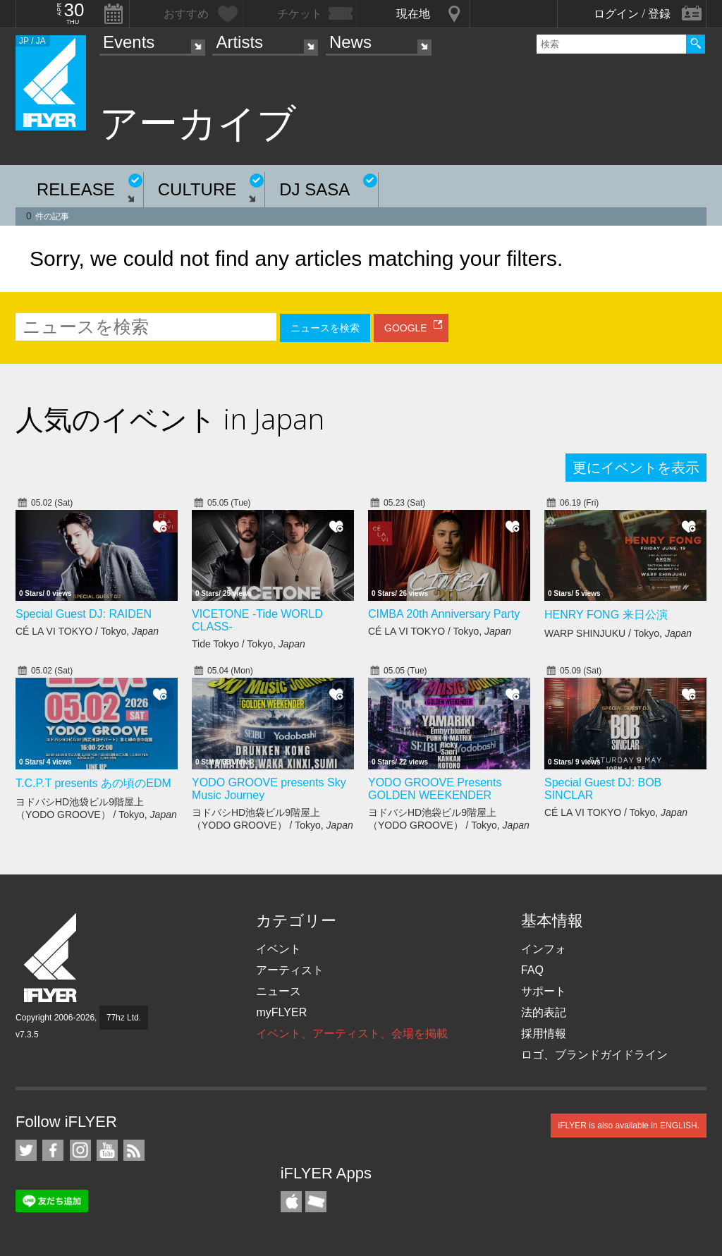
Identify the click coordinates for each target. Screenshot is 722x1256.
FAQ (532, 970)
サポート (543, 991)
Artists (239, 41)
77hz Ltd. (123, 1018)
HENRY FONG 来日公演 (606, 615)
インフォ (543, 949)
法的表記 (543, 1012)
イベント (278, 949)
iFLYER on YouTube (107, 1150)
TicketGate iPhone (315, 1201)
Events (128, 41)
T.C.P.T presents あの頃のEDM (93, 783)
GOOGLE (405, 328)
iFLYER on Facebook (52, 1150)
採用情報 (543, 1033)
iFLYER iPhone (291, 1201)
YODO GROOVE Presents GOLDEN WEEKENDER (434, 788)
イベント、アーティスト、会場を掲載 (352, 1033)
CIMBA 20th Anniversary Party (444, 614)
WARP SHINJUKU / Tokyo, (618, 633)
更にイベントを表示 (636, 467)
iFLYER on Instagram (80, 1150)
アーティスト (290, 970)
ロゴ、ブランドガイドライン (594, 1055)
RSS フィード (134, 1150)
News (350, 41)
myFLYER (281, 1012)
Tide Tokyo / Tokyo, (248, 644)
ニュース (278, 991)
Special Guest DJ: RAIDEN (84, 614)
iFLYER (51, 958)
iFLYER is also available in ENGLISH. (628, 1125)
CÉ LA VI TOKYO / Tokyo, (87, 631)
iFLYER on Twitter (26, 1150)
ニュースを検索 (325, 328)
